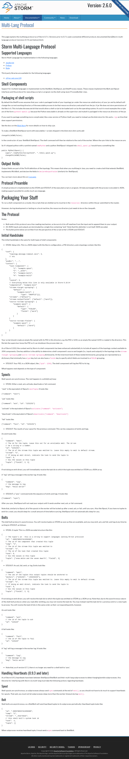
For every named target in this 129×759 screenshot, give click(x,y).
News (62, 18)
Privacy (97, 747)
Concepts (32, 177)
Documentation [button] (31, 18)
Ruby (8, 68)
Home (6, 18)
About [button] (16, 18)
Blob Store (21, 125)
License (31, 747)
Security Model (57, 747)
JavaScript (10, 63)
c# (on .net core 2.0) (13, 78)
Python (9, 65)
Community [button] (49, 18)
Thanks (71, 747)
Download (74, 18)
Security (42, 747)
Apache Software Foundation (64, 751)
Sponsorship (84, 747)
